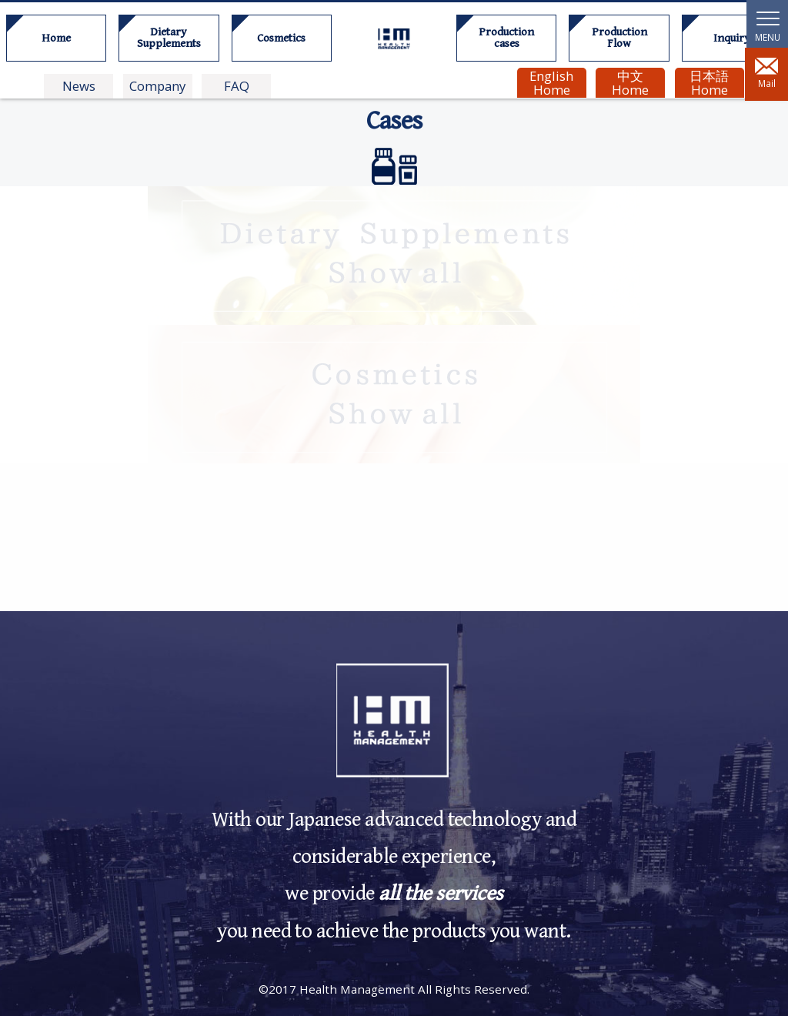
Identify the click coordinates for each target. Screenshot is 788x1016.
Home (56, 38)
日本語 (709, 83)
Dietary (168, 37)
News (78, 86)
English (552, 83)
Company (157, 86)
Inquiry (731, 38)
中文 (630, 83)
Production (506, 37)
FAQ (236, 86)
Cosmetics (281, 38)
